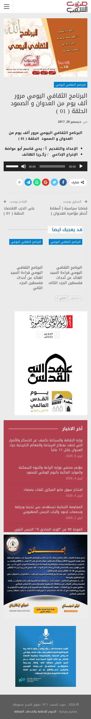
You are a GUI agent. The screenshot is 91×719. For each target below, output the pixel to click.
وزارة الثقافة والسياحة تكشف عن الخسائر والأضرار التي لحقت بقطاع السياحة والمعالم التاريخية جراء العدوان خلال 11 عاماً (46, 445)
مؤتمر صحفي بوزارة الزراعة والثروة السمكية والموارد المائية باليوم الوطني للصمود (51, 470)
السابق (75, 298)
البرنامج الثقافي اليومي (71, 84)
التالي (61, 298)
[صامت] (23, 166)
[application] (45, 166)
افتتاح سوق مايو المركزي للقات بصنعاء (53, 489)
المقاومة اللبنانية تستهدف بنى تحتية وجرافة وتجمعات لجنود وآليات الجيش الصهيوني (49, 509)
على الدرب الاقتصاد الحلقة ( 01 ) (19, 211)
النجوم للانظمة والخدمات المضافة (35, 711)
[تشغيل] (81, 166)
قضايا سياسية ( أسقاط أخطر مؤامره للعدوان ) (68, 211)
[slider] (52, 166)
